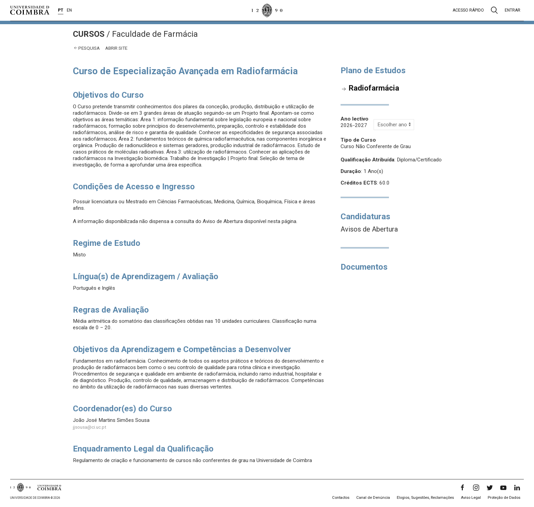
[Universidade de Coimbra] (29, 10)
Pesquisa (89, 48)
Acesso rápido (468, 10)
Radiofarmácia (374, 87)
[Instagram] (476, 487)
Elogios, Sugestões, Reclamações (425, 497)
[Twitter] (490, 487)
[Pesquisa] (494, 10)
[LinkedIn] (517, 487)
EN (69, 10)
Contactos (340, 497)
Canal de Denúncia (373, 497)
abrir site (116, 48)
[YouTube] (503, 487)
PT (60, 10)
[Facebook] (462, 487)
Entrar (512, 10)
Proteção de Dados (504, 497)
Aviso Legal (471, 497)
